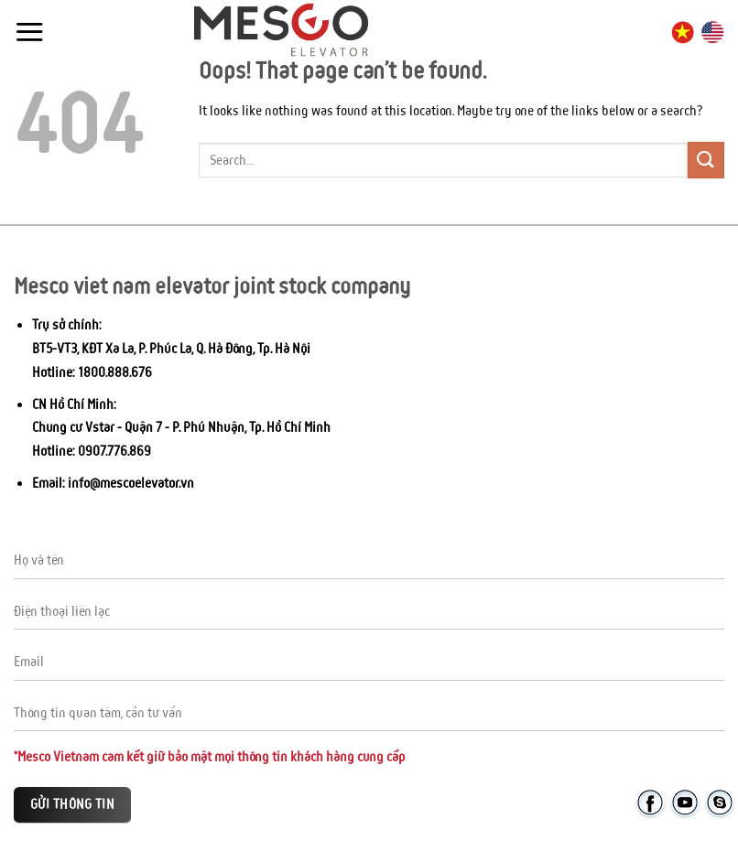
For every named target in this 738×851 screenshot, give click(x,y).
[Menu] (29, 31)
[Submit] (706, 160)
